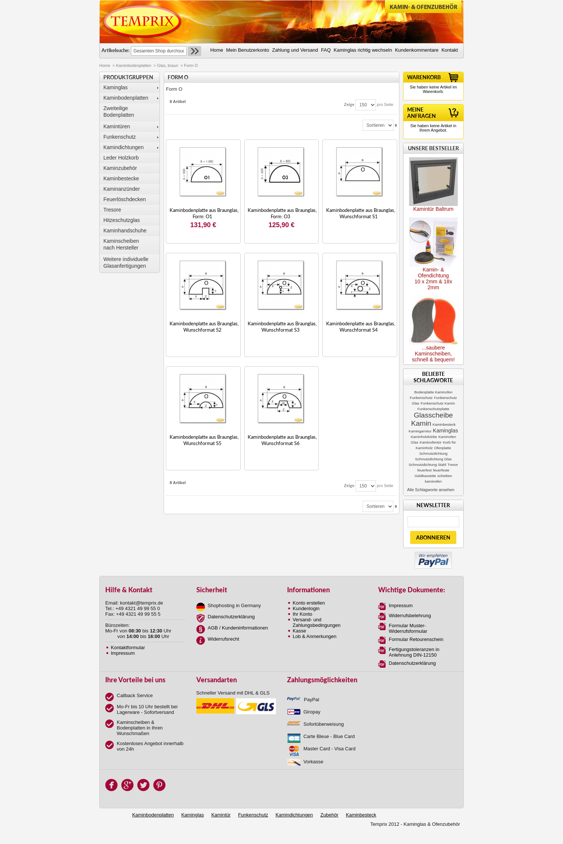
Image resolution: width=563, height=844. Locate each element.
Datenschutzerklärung (231, 616)
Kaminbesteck (444, 424)
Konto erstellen (309, 603)
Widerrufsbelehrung (410, 615)
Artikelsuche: (115, 50)
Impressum (123, 653)
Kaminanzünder (121, 189)
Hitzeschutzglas (121, 220)
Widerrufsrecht (223, 639)
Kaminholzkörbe (424, 437)
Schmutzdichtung (433, 453)
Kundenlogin (306, 608)
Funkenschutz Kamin (438, 403)
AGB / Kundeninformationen (238, 628)
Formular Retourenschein (416, 639)
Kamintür (221, 815)
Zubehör (329, 815)
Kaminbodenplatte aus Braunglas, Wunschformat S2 (204, 326)
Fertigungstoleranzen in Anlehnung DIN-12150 (414, 652)
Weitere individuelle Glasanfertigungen (125, 262)
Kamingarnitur (420, 431)
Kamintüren (116, 126)
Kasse (299, 631)
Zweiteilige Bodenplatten (118, 111)
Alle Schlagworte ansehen (430, 489)
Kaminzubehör (120, 168)
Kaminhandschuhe (125, 230)
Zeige (349, 104)
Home (104, 65)
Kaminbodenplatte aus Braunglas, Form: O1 (204, 213)
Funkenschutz (119, 137)
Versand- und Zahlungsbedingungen (317, 622)
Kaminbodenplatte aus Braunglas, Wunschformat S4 (360, 326)
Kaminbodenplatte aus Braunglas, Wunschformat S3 (282, 326)
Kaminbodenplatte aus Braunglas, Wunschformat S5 (204, 440)
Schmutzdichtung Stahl (427, 465)
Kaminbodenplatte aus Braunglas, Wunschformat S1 (360, 213)
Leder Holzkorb (121, 158)
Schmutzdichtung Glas (433, 459)
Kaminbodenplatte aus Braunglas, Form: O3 (282, 213)
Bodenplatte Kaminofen (433, 392)
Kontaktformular (128, 647)
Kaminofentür (431, 442)
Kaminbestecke (121, 178)
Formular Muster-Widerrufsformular (408, 628)
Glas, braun (167, 65)
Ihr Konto (302, 614)
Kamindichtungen (123, 147)
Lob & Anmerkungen (315, 636)
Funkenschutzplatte (434, 409)
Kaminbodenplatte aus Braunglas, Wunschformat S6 (282, 440)
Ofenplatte (442, 448)
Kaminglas (115, 87)
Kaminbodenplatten (133, 65)
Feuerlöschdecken (124, 199)
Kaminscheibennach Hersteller (121, 244)
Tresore (112, 210)
